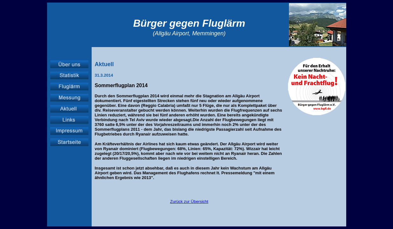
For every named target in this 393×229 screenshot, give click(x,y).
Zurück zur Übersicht (189, 201)
